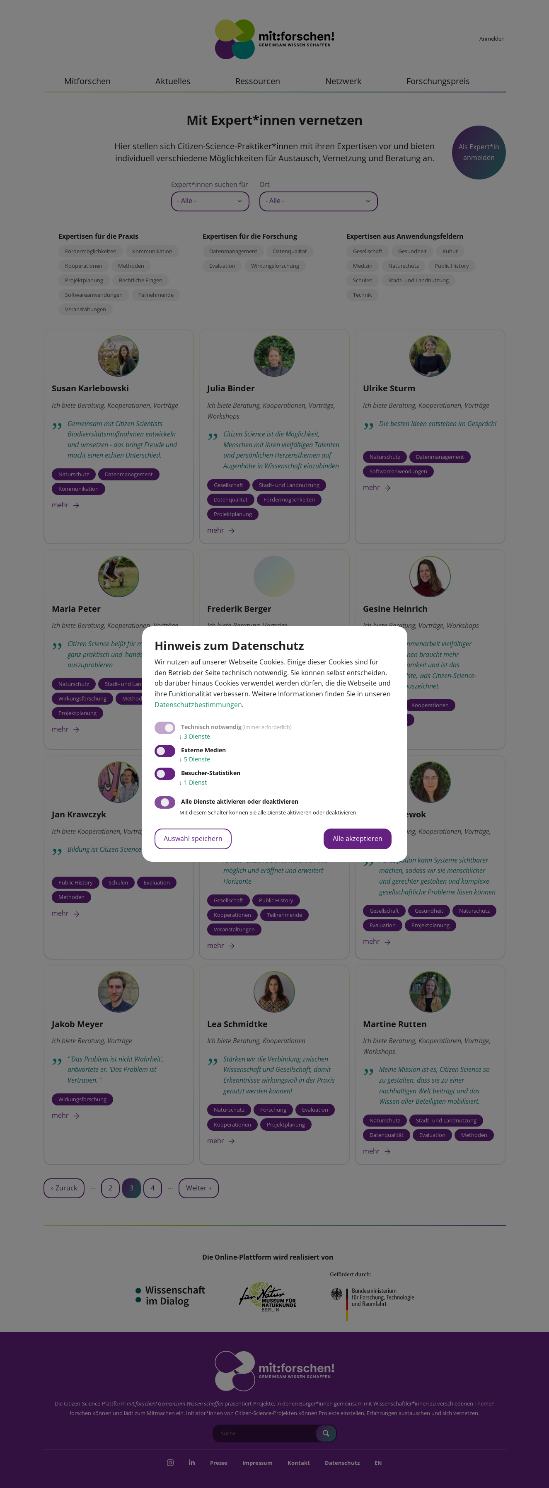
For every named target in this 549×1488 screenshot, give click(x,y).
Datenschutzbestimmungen (198, 704)
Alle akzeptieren (357, 838)
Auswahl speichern (193, 838)
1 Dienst (193, 782)
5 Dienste (194, 759)
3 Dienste (194, 736)
